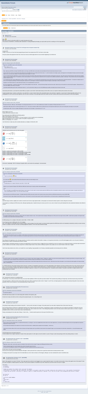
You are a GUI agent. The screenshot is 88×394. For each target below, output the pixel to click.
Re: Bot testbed (14, 59)
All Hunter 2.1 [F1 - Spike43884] (20, 357)
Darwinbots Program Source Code (12, 47)
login (11, 7)
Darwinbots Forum (8, 3)
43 (7, 32)
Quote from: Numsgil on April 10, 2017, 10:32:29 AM (11, 102)
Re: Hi (10, 35)
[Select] (6, 364)
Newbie (6, 35)
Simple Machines (48, 391)
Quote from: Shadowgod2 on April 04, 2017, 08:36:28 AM (12, 290)
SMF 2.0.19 (39, 391)
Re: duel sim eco (25, 286)
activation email (10, 8)
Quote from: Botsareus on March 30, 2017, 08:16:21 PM (12, 342)
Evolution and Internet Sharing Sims (13, 286)
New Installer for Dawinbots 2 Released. (79, 9)
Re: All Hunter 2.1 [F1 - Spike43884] (21, 338)
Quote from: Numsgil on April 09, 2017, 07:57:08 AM (11, 171)
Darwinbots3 (7, 59)
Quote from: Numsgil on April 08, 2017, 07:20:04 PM (11, 213)
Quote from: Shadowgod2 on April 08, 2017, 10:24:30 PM (13, 173)
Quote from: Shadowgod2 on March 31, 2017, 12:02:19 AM (12, 320)
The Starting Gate (9, 338)
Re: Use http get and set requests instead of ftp (29, 47)
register (14, 7)
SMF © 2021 (44, 391)
